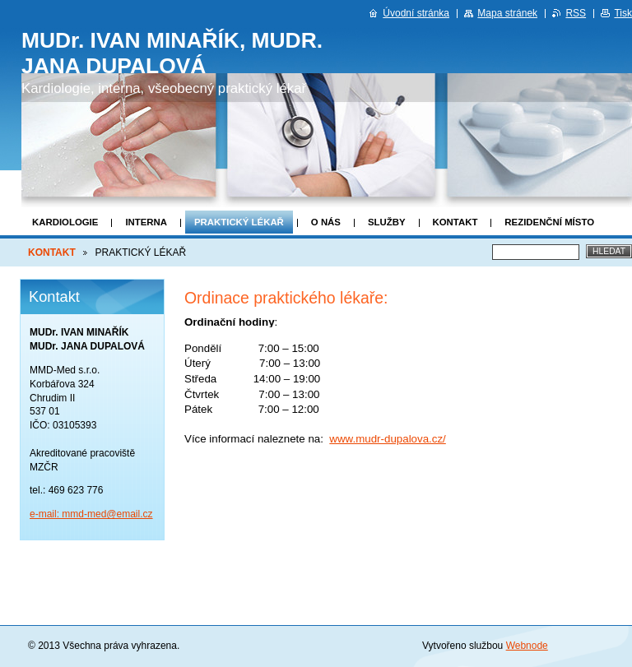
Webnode (527, 645)
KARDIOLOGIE (65, 222)
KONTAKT (455, 222)
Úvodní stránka (416, 13)
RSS (575, 13)
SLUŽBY (387, 222)
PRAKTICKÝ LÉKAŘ (239, 222)
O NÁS (326, 222)
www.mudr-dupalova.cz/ (387, 439)
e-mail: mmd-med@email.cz (91, 514)
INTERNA (146, 222)
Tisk (623, 13)
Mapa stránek (507, 13)
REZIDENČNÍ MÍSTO (549, 222)
